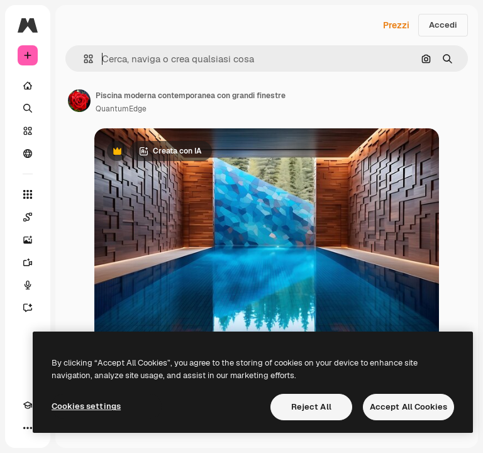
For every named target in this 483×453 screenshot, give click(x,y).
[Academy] (28, 405)
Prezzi (396, 25)
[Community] (28, 153)
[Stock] (28, 131)
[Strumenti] (28, 194)
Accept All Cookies (408, 406)
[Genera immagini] (28, 240)
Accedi (443, 25)
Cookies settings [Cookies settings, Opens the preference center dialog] (86, 406)
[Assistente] (28, 308)
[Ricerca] (28, 108)
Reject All (311, 406)
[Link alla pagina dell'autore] (79, 100)
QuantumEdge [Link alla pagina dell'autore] (121, 109)
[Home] (28, 86)
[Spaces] (28, 217)
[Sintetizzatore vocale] (28, 285)
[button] (83, 59)
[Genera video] (28, 262)
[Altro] (28, 428)
